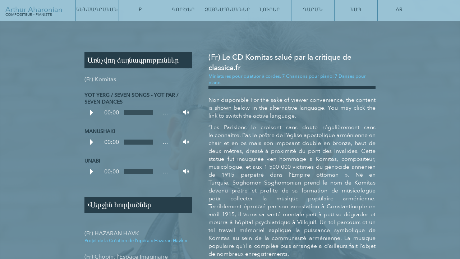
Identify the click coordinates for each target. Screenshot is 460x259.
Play (91, 112)
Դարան (313, 9)
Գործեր (183, 9)
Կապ (355, 9)
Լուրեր (269, 9)
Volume (184, 112)
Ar (399, 9)
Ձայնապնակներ (226, 9)
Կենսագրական (97, 9)
